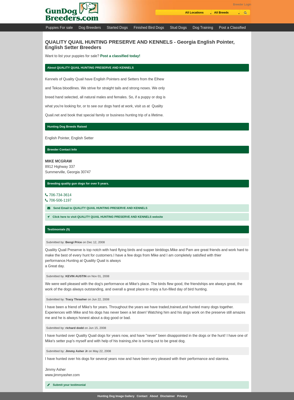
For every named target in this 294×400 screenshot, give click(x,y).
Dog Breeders (90, 27)
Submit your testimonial (66, 385)
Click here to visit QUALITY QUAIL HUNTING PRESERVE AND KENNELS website (105, 216)
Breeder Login (242, 4)
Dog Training (203, 27)
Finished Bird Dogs (149, 27)
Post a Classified (232, 27)
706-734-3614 (58, 195)
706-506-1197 (58, 200)
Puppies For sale (59, 27)
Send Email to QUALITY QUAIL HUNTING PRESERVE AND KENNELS (97, 208)
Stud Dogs (178, 27)
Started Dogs (117, 27)
